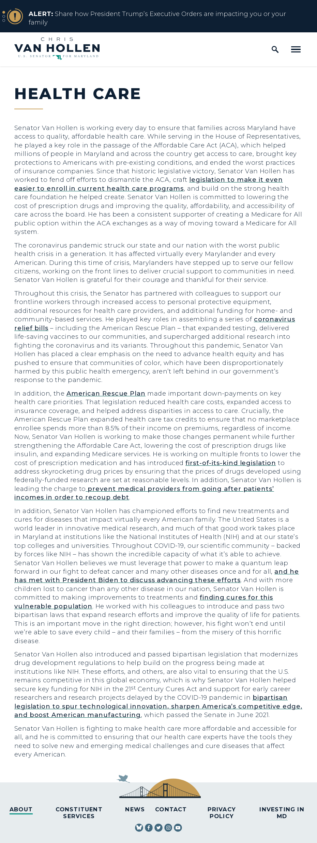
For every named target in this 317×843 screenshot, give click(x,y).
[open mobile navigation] (296, 49)
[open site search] (275, 49)
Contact (171, 809)
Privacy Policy (222, 812)
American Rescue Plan (106, 393)
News (135, 809)
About (21, 809)
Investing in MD (281, 812)
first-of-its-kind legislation (230, 463)
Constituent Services (79, 812)
